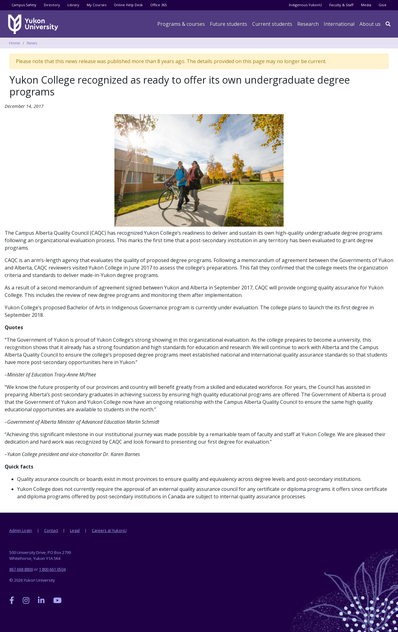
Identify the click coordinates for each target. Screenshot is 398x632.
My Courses (96, 4)
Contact (51, 530)
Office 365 (158, 4)
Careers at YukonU (109, 530)
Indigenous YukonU (305, 4)
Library (73, 4)
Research (308, 24)
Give (382, 4)
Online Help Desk (128, 4)
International (339, 24)
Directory (52, 4)
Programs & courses (181, 24)
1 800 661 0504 (52, 569)
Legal (75, 530)
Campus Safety (24, 4)
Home (14, 43)
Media (366, 4)
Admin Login (20, 530)
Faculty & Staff (341, 4)
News (32, 43)
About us (370, 24)
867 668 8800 (21, 569)
